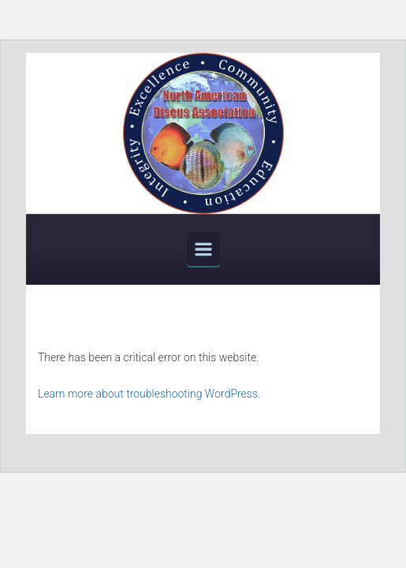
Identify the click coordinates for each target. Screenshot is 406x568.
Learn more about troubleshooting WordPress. (149, 393)
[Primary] (203, 249)
